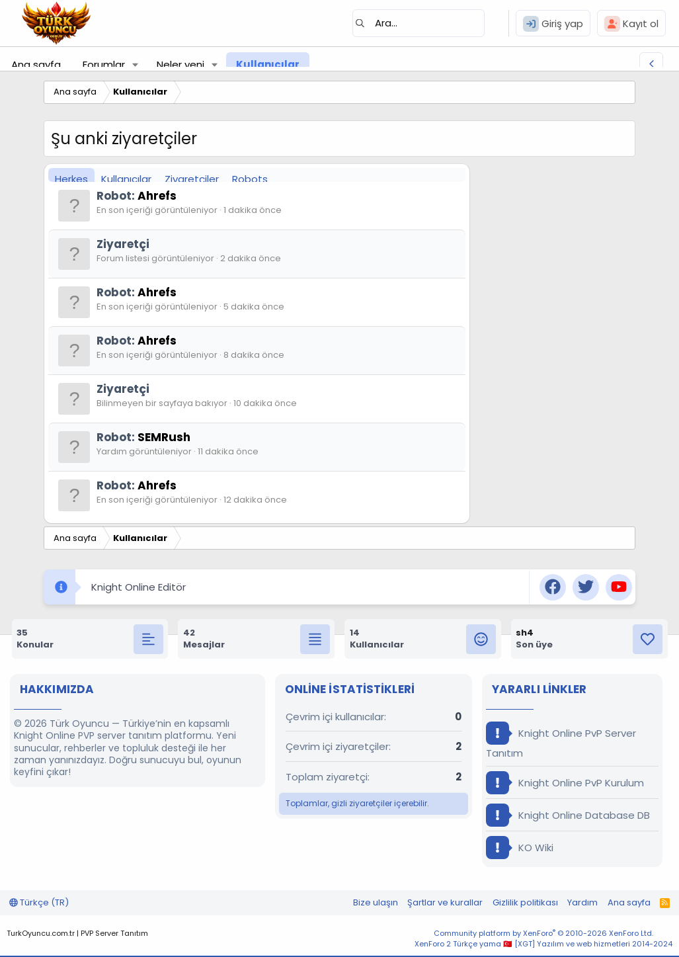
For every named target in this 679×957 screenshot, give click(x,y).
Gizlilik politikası (525, 902)
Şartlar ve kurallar (445, 902)
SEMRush (164, 437)
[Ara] (418, 23)
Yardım (582, 902)
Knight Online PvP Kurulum (565, 782)
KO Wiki (519, 847)
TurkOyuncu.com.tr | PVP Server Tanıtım (77, 933)
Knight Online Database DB (568, 815)
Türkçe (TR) (39, 902)
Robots (250, 179)
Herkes (71, 179)
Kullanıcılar (268, 64)
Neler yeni (180, 64)
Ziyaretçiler (192, 179)
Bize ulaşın (375, 902)
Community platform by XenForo (543, 933)
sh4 (525, 632)
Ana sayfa (36, 64)
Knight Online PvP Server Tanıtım (561, 741)
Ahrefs (157, 196)
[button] (135, 64)
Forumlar (104, 64)
